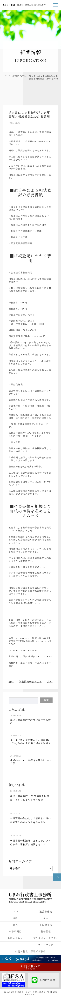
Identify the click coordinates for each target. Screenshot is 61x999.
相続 (15, 918)
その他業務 (46, 925)
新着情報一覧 (20, 75)
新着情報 (46, 931)
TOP (7, 75)
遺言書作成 (46, 911)
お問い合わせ (15, 938)
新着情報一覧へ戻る (30, 681)
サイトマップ (45, 945)
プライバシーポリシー (46, 938)
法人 (45, 918)
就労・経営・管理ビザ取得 (30, 951)
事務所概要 (15, 931)
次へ (49, 681)
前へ (11, 681)
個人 (15, 925)
